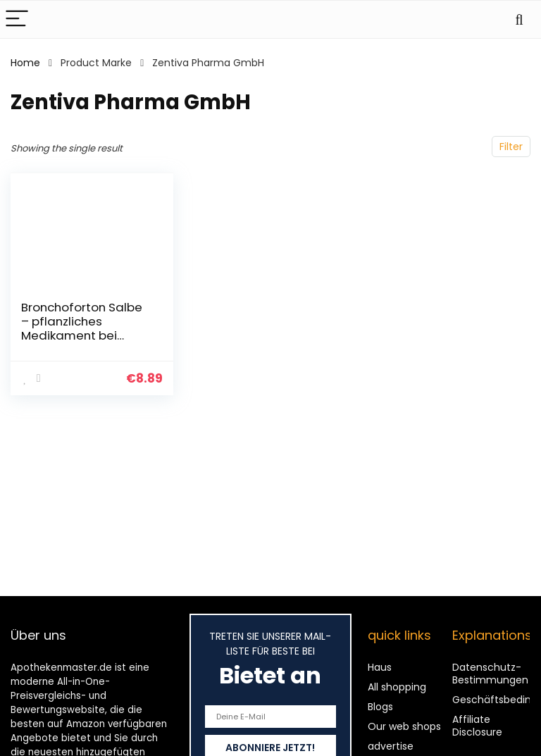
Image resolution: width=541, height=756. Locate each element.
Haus (380, 667)
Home (25, 63)
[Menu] (17, 19)
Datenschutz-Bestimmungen (490, 673)
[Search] (519, 19)
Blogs (380, 707)
